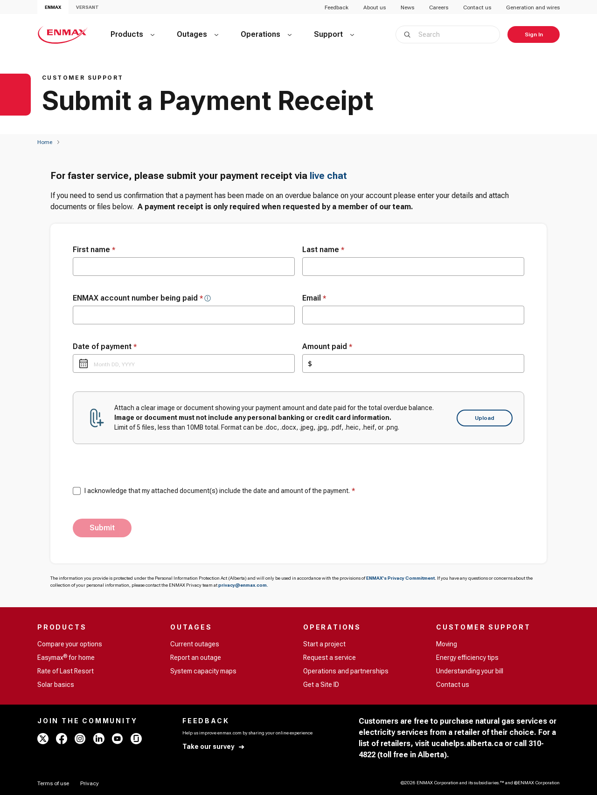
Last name (323, 250)
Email (314, 298)
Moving (446, 644)
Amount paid (327, 346)
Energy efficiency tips (467, 657)
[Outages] (197, 34)
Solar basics (55, 684)
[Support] (334, 34)
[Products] (132, 34)
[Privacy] (89, 783)
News (407, 7)
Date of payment (105, 346)
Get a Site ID (321, 684)
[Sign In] (533, 34)
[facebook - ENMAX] (61, 738)
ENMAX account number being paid (138, 298)
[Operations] (266, 34)
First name (94, 250)
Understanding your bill (469, 671)
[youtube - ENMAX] (117, 738)
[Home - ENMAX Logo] (62, 34)
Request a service (329, 657)
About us (374, 7)
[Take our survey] (213, 746)
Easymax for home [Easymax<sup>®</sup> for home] (66, 657)
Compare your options (69, 644)
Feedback (336, 7)
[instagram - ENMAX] (80, 738)
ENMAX (53, 7)
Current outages (194, 644)
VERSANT (87, 7)
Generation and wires (533, 7)
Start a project (324, 644)
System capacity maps (203, 671)
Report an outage (195, 657)
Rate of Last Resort (65, 671)
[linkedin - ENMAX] (98, 738)
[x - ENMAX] (43, 738)
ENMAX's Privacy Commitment (400, 578)
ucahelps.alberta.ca (467, 743)
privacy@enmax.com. (243, 585)
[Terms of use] (53, 783)
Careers (438, 7)
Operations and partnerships (346, 671)
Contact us (477, 7)
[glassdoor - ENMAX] (136, 738)
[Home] (44, 142)
